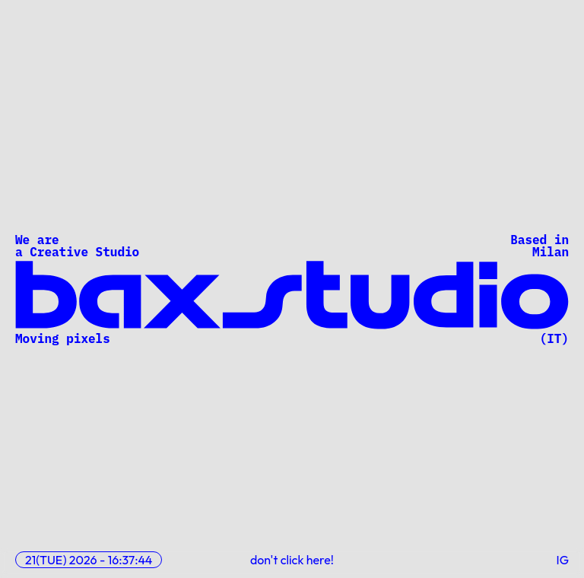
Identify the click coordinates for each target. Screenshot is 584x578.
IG (563, 559)
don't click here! (292, 559)
